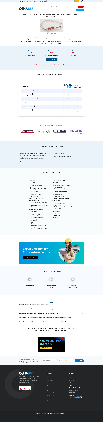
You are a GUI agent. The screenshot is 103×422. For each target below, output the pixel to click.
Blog (48, 400)
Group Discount (69, 7)
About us (49, 398)
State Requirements (51, 383)
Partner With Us (50, 393)
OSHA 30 (55, 7)
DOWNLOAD (45, 348)
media (75, 7)
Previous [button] (18, 281)
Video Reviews (50, 380)
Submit (79, 361)
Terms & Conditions (56, 417)
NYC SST (81, 7)
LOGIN (77, 1)
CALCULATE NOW (31, 257)
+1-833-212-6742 (41, 1)
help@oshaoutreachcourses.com (28, 1)
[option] (27, 131)
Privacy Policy (69, 417)
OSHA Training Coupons (52, 403)
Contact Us (72, 392)
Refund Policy (63, 417)
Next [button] (85, 281)
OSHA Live (49, 385)
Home (45, 7)
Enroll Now (51, 59)
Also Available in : (51, 63)
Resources (80, 10)
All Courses (61, 7)
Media (48, 390)
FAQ (48, 388)
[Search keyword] (69, 1)
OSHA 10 (50, 7)
